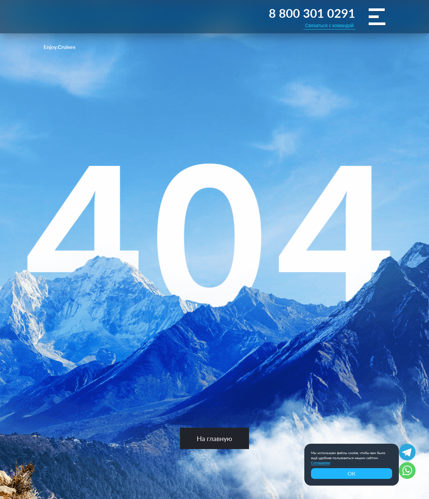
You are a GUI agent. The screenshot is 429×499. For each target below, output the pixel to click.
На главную (214, 438)
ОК (352, 473)
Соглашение (320, 463)
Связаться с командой (329, 25)
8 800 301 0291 (312, 13)
